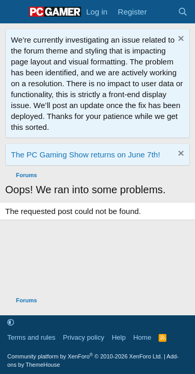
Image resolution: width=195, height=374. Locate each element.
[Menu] (14, 12)
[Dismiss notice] (179, 39)
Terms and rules (31, 337)
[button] (10, 323)
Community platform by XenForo (84, 356)
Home (142, 337)
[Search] (183, 11)
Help (119, 337)
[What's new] (162, 11)
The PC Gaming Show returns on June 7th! (85, 154)
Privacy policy (83, 337)
